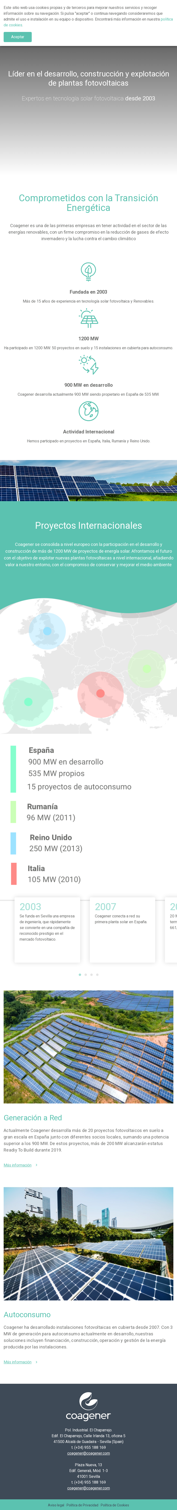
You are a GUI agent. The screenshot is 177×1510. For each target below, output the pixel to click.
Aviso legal (56, 1505)
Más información (17, 1165)
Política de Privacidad (82, 1505)
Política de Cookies (115, 1505)
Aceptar (17, 37)
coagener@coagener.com (88, 1453)
